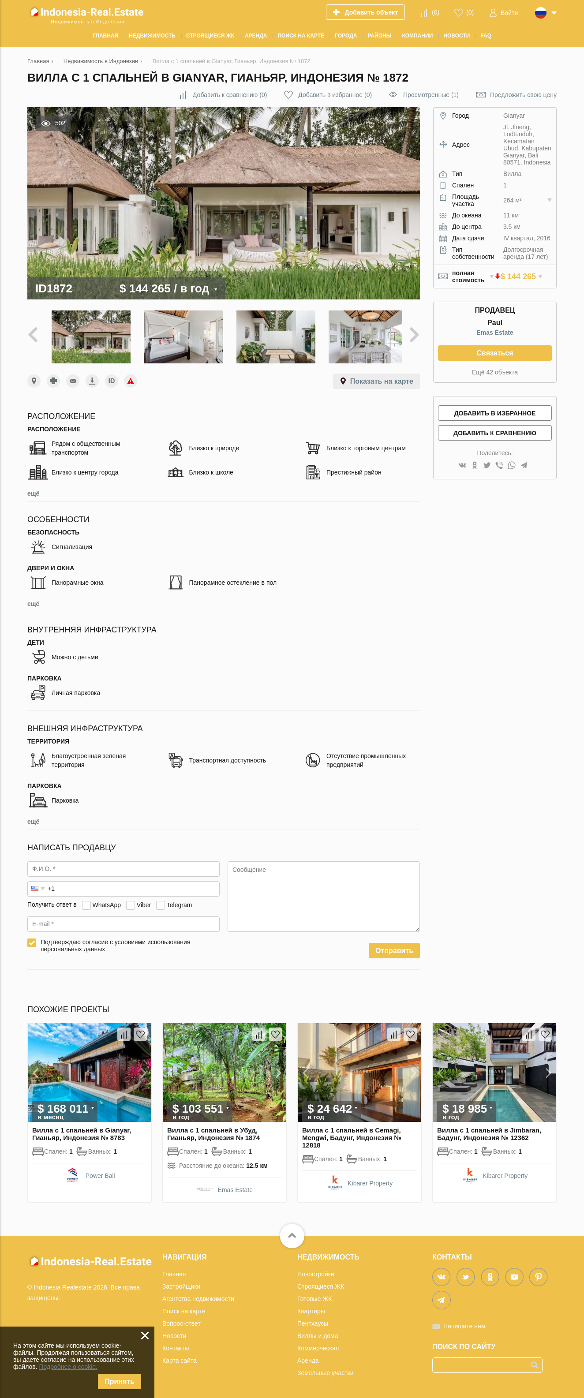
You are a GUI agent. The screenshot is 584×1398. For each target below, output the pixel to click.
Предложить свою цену (523, 94)
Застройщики (181, 1284)
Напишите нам (464, 1323)
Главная (174, 1271)
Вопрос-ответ (181, 1321)
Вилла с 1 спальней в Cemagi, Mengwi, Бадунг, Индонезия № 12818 (351, 1135)
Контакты (175, 1345)
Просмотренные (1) (431, 94)
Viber (144, 902)
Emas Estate (494, 332)
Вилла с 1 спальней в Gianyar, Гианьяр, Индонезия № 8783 (81, 1131)
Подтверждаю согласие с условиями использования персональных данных (116, 943)
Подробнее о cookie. (68, 1366)
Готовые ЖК (314, 1296)
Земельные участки (325, 1370)
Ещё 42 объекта (495, 372)
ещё (33, 491)
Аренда (308, 1358)
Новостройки (315, 1271)
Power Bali (100, 1173)
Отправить (394, 948)
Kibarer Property (370, 1181)
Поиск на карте (184, 1308)
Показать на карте (381, 379)
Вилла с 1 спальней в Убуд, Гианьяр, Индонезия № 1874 (213, 1131)
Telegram (179, 902)
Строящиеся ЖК (320, 1284)
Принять (120, 1381)
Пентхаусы (312, 1321)
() (435, 12)
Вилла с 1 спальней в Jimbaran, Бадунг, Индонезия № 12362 (489, 1131)
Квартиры (311, 1308)
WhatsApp (106, 902)
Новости (174, 1333)
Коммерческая (318, 1345)
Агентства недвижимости (198, 1296)
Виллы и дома (317, 1333)
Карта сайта (179, 1358)
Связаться (494, 353)
